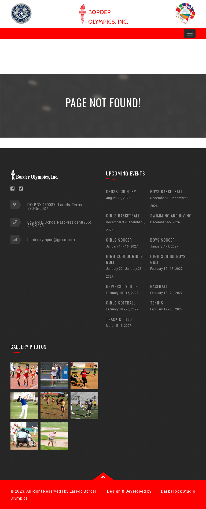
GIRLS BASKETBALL (128, 223)
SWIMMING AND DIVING (172, 219)
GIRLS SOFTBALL (128, 306)
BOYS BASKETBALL (172, 199)
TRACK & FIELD (128, 323)
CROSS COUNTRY (128, 195)
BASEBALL (172, 290)
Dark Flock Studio (178, 491)
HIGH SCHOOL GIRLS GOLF (128, 267)
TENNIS (172, 306)
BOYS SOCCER (172, 243)
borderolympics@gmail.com (51, 240)
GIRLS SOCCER (128, 243)
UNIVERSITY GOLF (128, 290)
